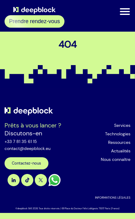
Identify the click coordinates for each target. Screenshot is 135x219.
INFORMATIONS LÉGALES (112, 198)
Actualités (120, 151)
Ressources (119, 142)
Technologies (117, 134)
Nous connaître (115, 159)
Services (122, 125)
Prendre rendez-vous (34, 21)
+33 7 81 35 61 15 (21, 141)
